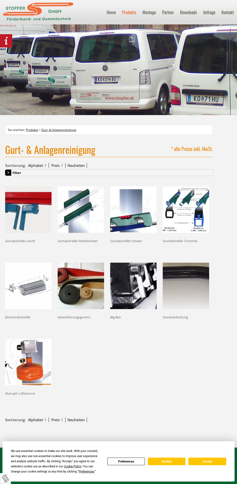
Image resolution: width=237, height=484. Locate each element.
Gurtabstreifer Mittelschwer (78, 241)
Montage (149, 12)
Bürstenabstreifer (18, 317)
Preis (55, 165)
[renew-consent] (5, 478)
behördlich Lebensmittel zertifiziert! (6, 40)
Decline (167, 461)
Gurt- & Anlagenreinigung (58, 130)
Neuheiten (76, 165)
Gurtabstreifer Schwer (126, 241)
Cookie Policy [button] (72, 466)
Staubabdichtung (175, 317)
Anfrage (209, 12)
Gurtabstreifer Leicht (20, 241)
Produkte (129, 12)
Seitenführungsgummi (74, 317)
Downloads (188, 12)
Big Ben (115, 317)
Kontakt (228, 12)
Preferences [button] (86, 471)
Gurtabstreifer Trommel (180, 241)
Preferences (126, 461)
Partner (168, 12)
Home (111, 12)
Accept (207, 461)
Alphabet (35, 165)
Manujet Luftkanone (20, 393)
